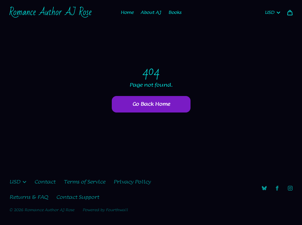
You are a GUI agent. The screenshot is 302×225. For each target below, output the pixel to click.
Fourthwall (117, 210)
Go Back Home (151, 104)
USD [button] (17, 182)
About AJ (151, 12)
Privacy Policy (132, 182)
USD (272, 12)
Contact (45, 182)
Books (174, 12)
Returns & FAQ (28, 197)
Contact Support (77, 197)
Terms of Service (84, 182)
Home (127, 12)
